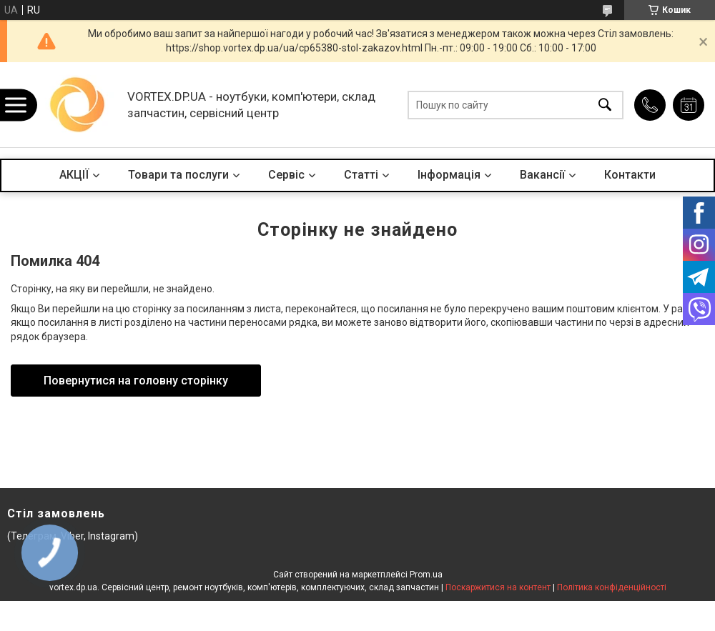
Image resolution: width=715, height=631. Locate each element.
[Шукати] (605, 104)
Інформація (449, 175)
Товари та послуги (178, 175)
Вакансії (542, 175)
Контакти (630, 175)
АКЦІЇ (74, 175)
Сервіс (286, 175)
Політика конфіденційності (611, 587)
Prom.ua (426, 575)
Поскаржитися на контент (498, 587)
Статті (361, 175)
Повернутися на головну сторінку (136, 380)
